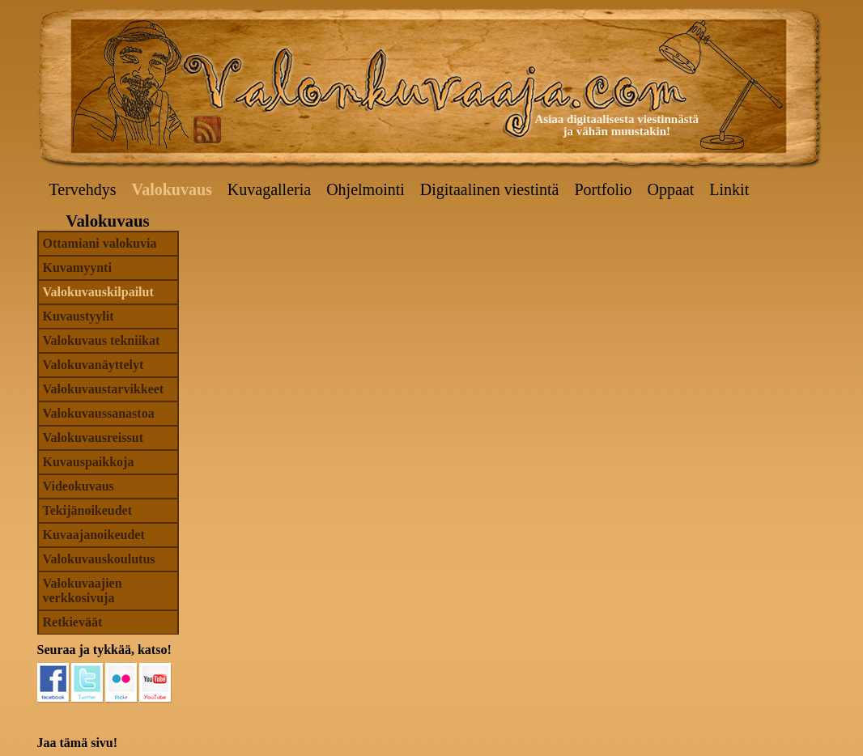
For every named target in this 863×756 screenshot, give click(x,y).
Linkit (729, 189)
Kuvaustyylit (78, 316)
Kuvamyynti (77, 267)
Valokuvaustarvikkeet (103, 389)
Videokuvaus (78, 486)
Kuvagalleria (269, 189)
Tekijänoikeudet (88, 510)
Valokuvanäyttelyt (93, 365)
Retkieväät (73, 622)
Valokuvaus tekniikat (101, 340)
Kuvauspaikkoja (88, 462)
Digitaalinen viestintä (489, 189)
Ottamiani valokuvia (100, 243)
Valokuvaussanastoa (99, 413)
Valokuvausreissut (93, 437)
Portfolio (602, 189)
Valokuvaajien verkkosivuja (82, 590)
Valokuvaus (172, 189)
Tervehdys (83, 189)
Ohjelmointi (365, 189)
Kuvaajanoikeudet (94, 535)
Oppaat (671, 189)
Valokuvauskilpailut (98, 292)
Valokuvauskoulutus (99, 559)
